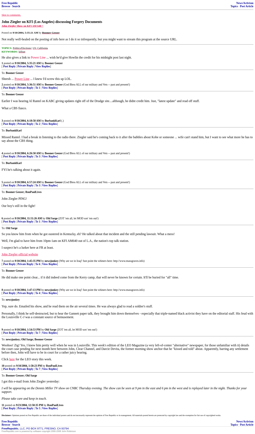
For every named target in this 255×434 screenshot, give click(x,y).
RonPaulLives (54, 365)
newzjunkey (51, 260)
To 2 (37, 123)
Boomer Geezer (54, 63)
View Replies (42, 66)
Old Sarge (52, 218)
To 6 (37, 264)
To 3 (37, 156)
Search (16, 6)
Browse (6, 6)
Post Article (246, 6)
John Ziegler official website (20, 254)
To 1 (37, 87)
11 (3, 405)
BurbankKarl (53, 120)
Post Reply (9, 66)
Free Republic (10, 3)
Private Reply (25, 66)
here (12, 359)
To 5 (37, 408)
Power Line (38, 57)
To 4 (37, 293)
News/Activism (244, 3)
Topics (234, 6)
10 (3, 365)
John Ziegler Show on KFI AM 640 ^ (22, 25)
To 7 (37, 332)
